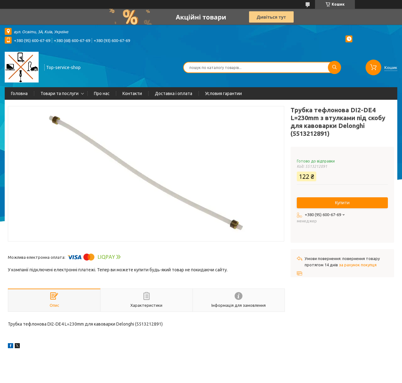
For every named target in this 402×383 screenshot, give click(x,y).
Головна (19, 93)
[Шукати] (334, 67)
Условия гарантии (223, 93)
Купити (342, 202)
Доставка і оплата (173, 93)
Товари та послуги (60, 93)
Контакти (132, 93)
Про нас (102, 93)
